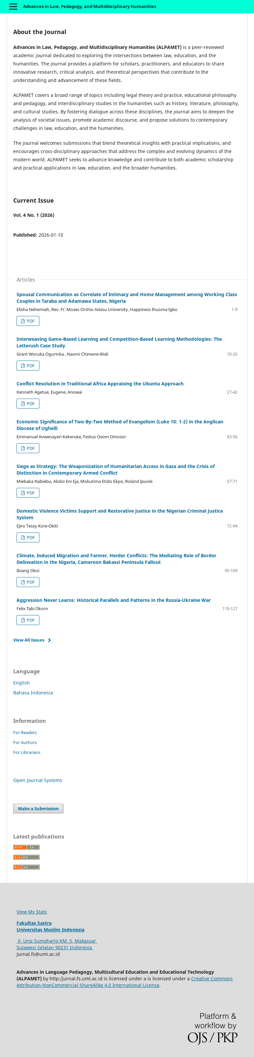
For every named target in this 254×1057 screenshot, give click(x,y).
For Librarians (26, 752)
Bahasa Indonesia (33, 692)
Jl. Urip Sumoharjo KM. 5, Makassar (57, 941)
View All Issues (28, 640)
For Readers (25, 732)
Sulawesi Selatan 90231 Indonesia (55, 947)
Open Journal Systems (37, 780)
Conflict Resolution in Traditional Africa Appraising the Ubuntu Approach (100, 383)
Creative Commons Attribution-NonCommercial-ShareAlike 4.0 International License (125, 981)
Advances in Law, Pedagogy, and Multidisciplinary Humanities (89, 6)
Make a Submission (38, 808)
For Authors (25, 742)
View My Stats (32, 912)
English (21, 683)
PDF (30, 321)
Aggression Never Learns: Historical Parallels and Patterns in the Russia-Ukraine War (114, 600)
